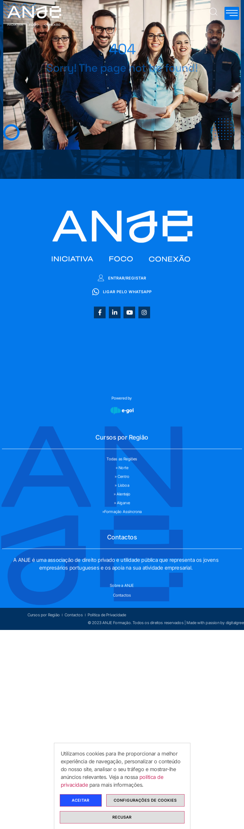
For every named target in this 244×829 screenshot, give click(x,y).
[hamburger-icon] (232, 13)
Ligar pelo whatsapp (122, 348)
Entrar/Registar (122, 334)
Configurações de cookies (145, 800)
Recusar (122, 817)
